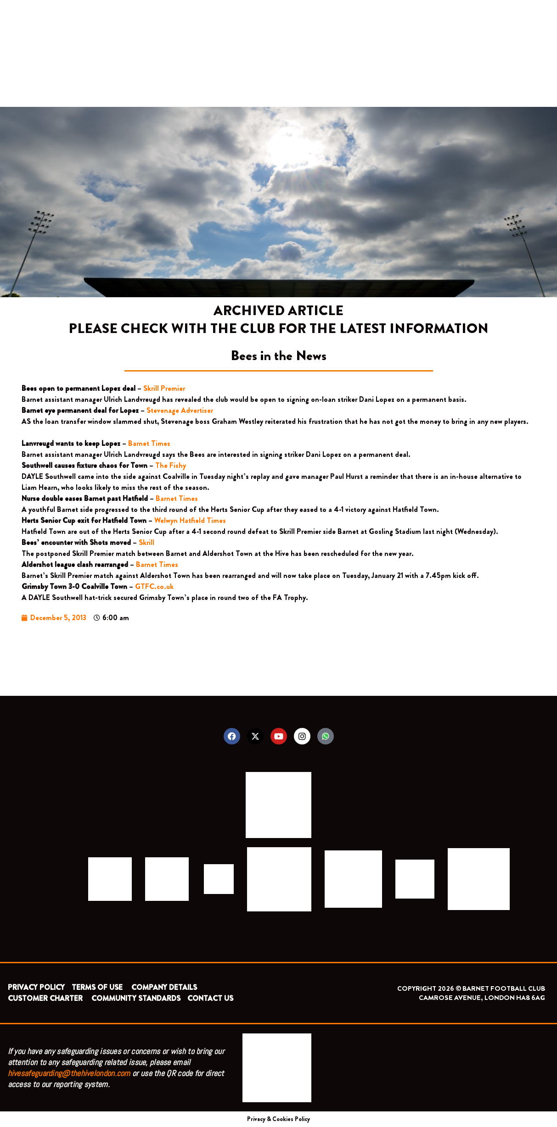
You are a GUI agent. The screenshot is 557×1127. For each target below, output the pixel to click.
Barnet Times (149, 443)
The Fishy (170, 465)
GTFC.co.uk (155, 586)
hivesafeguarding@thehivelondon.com (69, 1073)
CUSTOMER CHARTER (45, 998)
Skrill (146, 542)
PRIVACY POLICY (36, 987)
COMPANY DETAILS (164, 987)
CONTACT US (210, 998)
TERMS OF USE (98, 987)
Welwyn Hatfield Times (190, 520)
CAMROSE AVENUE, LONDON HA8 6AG (482, 998)
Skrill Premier (165, 388)
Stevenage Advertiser (179, 410)
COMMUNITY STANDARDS (135, 998)
